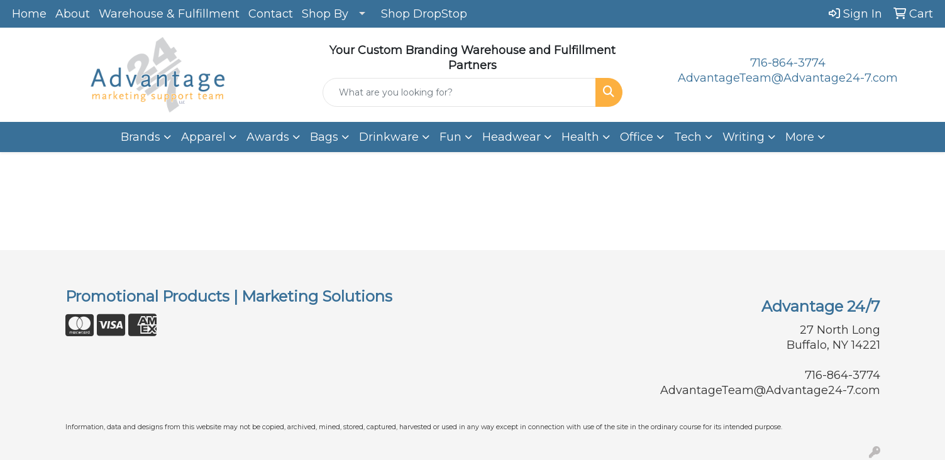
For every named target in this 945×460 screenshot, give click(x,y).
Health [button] (580, 137)
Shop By (325, 14)
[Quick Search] (459, 92)
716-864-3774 (788, 63)
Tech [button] (688, 137)
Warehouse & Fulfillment (169, 14)
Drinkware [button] (389, 137)
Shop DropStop (424, 14)
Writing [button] (743, 137)
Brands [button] (140, 137)
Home (29, 14)
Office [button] (636, 137)
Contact (270, 14)
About (72, 14)
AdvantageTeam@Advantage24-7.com (788, 78)
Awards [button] (267, 137)
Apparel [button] (203, 137)
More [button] (799, 137)
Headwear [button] (511, 137)
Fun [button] (450, 137)
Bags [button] (324, 137)
